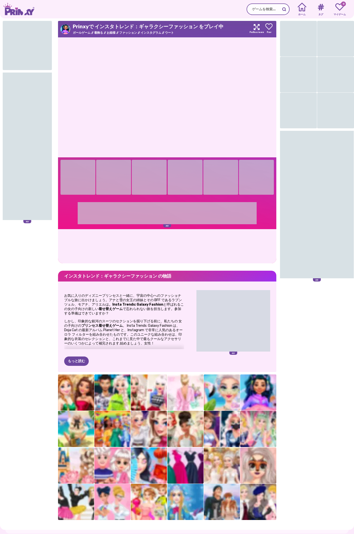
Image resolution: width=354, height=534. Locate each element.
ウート (169, 32)
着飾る (98, 32)
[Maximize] (256, 29)
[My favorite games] (339, 9)
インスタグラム (151, 32)
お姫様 (111, 32)
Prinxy (30, 521)
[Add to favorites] (269, 29)
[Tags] (320, 9)
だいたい (31, 531)
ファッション (128, 32)
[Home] (302, 9)
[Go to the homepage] (17, 9)
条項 (67, 531)
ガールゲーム (81, 32)
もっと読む (76, 337)
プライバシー (51, 531)
